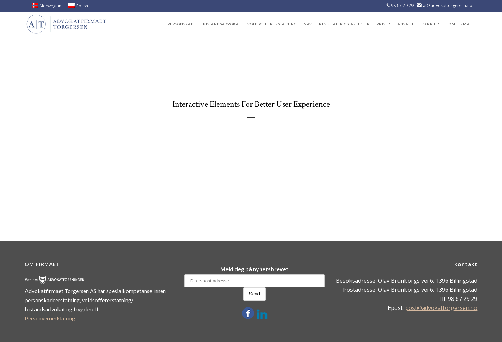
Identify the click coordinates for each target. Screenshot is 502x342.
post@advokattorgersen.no (441, 308)
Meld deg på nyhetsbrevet (254, 269)
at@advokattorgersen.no (447, 5)
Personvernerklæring (50, 318)
